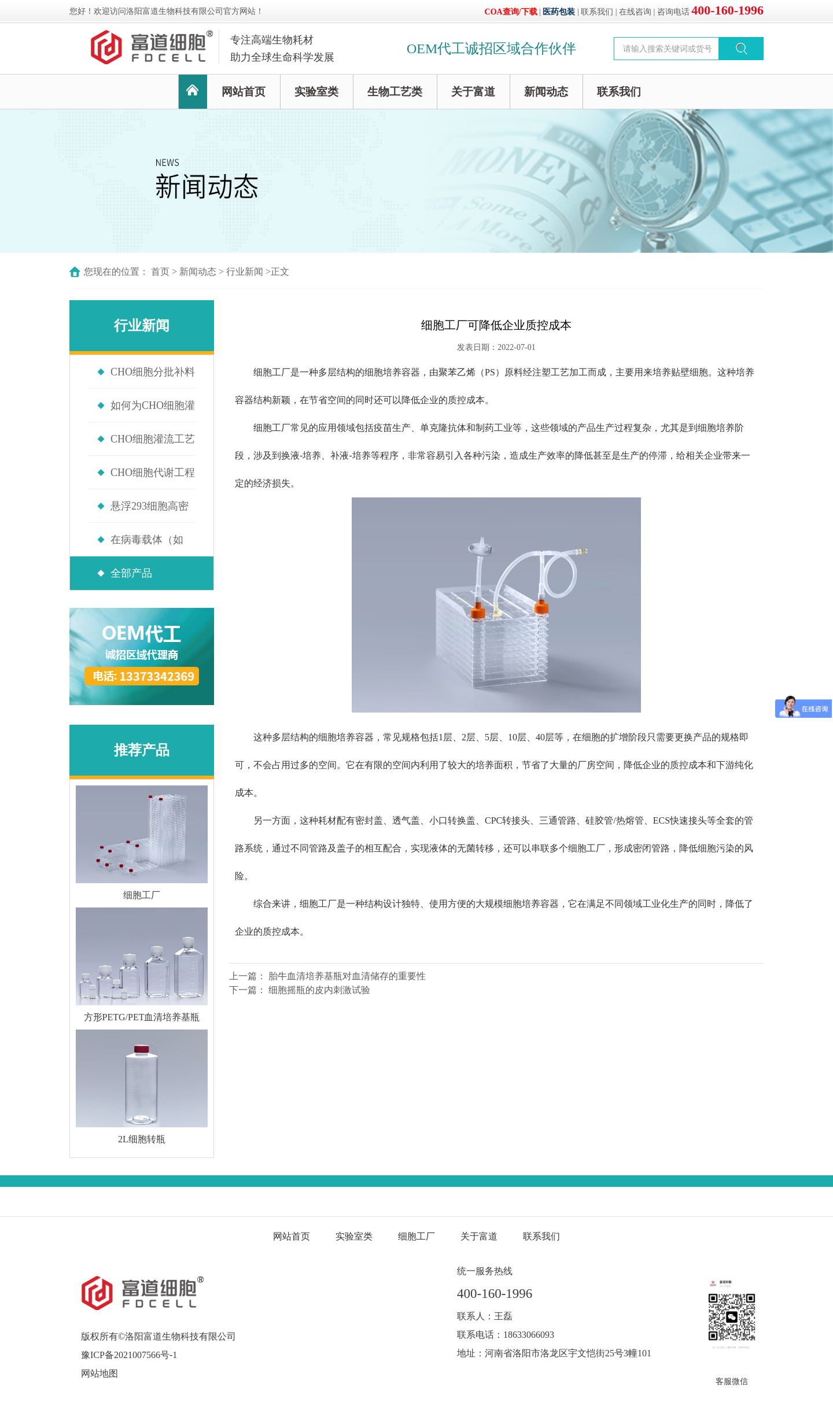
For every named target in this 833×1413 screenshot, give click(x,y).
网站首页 (244, 92)
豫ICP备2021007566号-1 (129, 1355)
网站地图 (99, 1373)
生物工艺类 (394, 92)
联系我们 (597, 12)
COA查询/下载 (511, 12)
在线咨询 (635, 12)
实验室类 (316, 92)
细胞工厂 (271, 372)
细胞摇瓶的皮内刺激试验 (319, 990)
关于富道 (473, 92)
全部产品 (131, 573)
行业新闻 (244, 271)
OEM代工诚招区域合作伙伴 (491, 48)
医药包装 (559, 12)
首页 (160, 271)
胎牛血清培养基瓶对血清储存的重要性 (347, 976)
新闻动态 (546, 92)
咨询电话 (710, 12)
